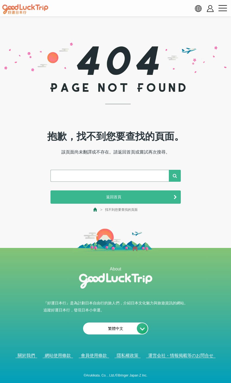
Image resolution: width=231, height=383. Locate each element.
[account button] (210, 8)
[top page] (95, 210)
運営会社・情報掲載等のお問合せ (180, 355)
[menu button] (222, 8)
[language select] (198, 8)
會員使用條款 (94, 355)
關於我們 (26, 355)
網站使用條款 (58, 355)
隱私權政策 (127, 355)
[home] (25, 9)
